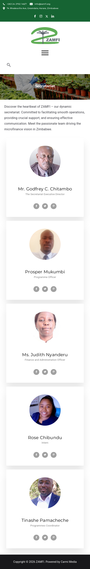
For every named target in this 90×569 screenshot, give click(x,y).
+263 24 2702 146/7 (15, 4)
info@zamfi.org (40, 4)
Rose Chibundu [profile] (45, 437)
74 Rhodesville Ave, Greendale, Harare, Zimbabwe (30, 8)
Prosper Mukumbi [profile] (45, 271)
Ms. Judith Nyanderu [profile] (45, 354)
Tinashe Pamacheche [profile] (45, 520)
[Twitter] (45, 206)
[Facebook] (35, 16)
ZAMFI (40, 561)
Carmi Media (69, 561)
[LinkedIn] (52, 16)
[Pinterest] (54, 206)
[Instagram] (41, 16)
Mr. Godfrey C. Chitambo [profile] (45, 189)
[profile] (45, 183)
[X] (46, 16)
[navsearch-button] (9, 65)
